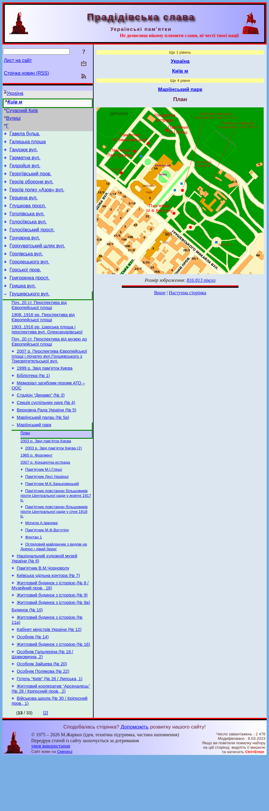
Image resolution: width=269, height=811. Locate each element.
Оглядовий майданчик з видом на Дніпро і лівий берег (53, 585)
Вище (160, 292)
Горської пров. (25, 285)
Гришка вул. (22, 303)
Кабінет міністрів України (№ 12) (49, 676)
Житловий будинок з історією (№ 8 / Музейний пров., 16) (50, 627)
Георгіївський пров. (30, 179)
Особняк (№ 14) (33, 684)
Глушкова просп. (27, 214)
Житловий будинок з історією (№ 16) (53, 692)
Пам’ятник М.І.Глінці (43, 503)
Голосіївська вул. (28, 232)
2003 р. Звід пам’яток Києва (45, 472)
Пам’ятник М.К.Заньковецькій (52, 518)
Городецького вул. (29, 276)
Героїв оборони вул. (31, 187)
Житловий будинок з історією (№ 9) (52, 638)
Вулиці (13, 118)
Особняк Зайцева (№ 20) (42, 714)
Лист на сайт (18, 60)
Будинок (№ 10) (27, 654)
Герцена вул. (23, 205)
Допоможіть (134, 780)
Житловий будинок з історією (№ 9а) (53, 646)
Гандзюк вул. (23, 152)
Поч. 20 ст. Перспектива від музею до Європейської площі (49, 364)
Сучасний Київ (22, 110)
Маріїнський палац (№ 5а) (43, 446)
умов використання (50, 799)
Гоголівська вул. (26, 223)
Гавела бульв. (24, 134)
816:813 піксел (201, 280)
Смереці (65, 805)
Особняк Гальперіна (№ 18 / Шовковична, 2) (42, 703)
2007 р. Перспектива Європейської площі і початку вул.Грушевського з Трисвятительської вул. (49, 379)
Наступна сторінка (187, 292)
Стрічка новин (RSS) (26, 73)
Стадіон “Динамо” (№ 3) (41, 421)
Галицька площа (27, 143)
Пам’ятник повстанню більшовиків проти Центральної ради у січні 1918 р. (54, 547)
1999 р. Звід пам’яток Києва (45, 392)
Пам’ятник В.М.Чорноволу (43, 608)
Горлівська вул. (26, 268)
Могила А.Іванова (41, 559)
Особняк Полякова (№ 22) (43, 722)
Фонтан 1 (33, 575)
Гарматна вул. (24, 161)
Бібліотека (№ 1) (33, 400)
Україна (15, 93)
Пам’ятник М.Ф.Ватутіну (47, 567)
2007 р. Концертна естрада (45, 495)
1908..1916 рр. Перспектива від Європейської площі (43, 338)
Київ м (14, 101)
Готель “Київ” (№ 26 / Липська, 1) (50, 730)
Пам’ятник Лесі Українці (46, 511)
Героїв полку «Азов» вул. (36, 196)
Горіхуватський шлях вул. (37, 259)
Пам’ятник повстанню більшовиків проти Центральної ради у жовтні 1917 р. (55, 531)
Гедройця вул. (24, 170)
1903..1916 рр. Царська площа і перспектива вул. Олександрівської (47, 351)
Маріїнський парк (34, 455)
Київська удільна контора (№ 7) (48, 616)
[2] (45, 766)
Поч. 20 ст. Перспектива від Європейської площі (39, 325)
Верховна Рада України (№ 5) (46, 438)
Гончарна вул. (24, 250)
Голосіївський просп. (32, 241)
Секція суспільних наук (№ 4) (46, 430)
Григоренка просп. (29, 294)
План (25, 464)
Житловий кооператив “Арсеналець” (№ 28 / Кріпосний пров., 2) (51, 741)
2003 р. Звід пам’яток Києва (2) (53, 480)
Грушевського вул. (29, 312)
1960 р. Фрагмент (36, 488)
